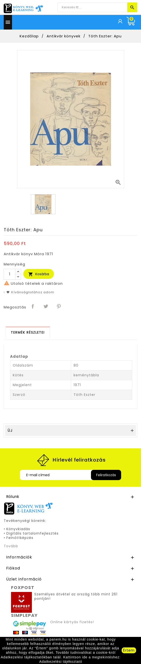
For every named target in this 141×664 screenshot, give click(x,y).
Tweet (46, 307)
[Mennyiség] (9, 274)
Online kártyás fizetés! (72, 622)
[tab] (28, 332)
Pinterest (59, 307)
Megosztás (33, 307)
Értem (129, 650)
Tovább (11, 546)
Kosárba (38, 274)
